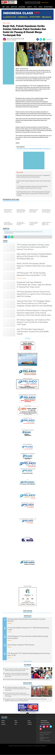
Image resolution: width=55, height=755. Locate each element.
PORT (16, 724)
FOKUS (29, 720)
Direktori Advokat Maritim (45, 740)
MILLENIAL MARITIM (48, 6)
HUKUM (3, 722)
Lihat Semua (27, 338)
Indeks (7, 6)
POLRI (17, 143)
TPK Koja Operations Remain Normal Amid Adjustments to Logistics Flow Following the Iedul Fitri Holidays (34, 294)
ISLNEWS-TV (29, 6)
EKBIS (16, 720)
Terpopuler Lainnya (27, 661)
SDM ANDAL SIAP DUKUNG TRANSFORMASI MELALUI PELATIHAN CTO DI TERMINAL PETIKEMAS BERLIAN (34, 256)
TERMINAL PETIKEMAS (45, 724)
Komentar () (49, 39)
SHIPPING (30, 724)
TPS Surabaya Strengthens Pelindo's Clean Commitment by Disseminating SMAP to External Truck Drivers (33, 247)
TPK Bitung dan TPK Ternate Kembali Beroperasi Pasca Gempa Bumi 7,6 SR (32, 274)
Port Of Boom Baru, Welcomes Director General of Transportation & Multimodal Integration (27, 679)
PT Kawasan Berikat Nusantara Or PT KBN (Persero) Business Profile (28, 629)
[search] (32, 2)
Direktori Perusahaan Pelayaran (44, 738)
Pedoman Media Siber (44, 734)
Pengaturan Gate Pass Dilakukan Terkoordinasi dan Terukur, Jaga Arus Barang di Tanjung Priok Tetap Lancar (31, 284)
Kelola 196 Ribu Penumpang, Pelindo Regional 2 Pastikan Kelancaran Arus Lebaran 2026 (31, 265)
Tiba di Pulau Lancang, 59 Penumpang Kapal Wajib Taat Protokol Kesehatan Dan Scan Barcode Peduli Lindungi (34, 148)
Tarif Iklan (42, 736)
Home (3, 6)
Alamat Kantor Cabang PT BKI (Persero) (21, 645)
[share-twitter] (41, 39)
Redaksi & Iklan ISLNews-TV (46, 732)
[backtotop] (27, 714)
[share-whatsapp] (44, 39)
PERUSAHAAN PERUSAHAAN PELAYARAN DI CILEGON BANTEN (27, 620)
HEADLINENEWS (22, 6)
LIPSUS (35, 6)
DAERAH (3, 720)
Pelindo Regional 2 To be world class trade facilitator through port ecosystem (28, 637)
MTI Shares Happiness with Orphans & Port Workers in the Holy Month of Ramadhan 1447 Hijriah (34, 322)
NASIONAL (3, 724)
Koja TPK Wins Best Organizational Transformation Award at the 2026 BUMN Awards (33, 331)
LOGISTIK (40, 6)
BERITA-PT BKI (14, 6)
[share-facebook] (37, 39)
